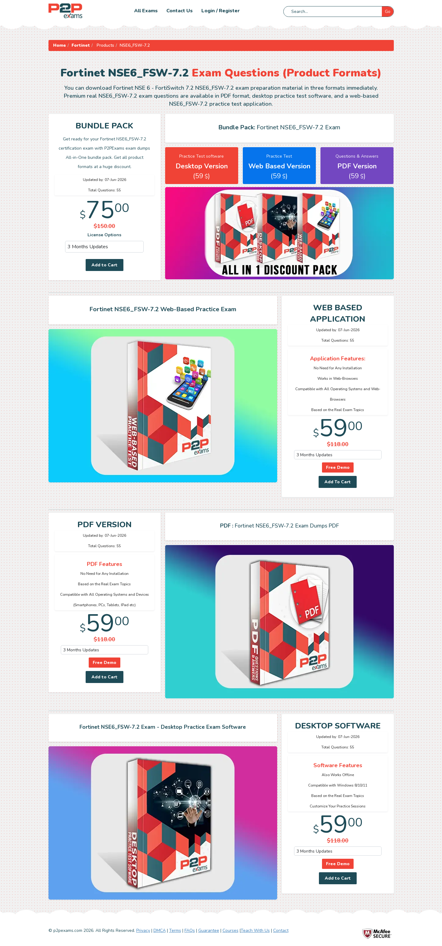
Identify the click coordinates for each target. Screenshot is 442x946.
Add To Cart (337, 482)
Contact (281, 930)
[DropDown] (104, 247)
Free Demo (338, 467)
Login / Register (220, 10)
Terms (175, 930)
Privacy (143, 930)
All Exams (146, 10)
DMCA (159, 930)
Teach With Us (255, 930)
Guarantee (208, 930)
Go (387, 11)
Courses (230, 930)
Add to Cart (104, 265)
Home (59, 45)
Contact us (179, 10)
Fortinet (81, 45)
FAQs (189, 930)
